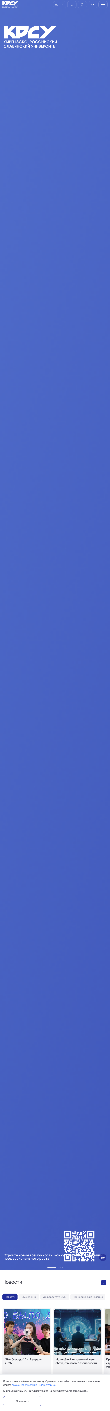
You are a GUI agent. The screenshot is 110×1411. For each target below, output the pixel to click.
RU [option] (56, 4)
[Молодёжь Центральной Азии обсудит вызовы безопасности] (77, 1347)
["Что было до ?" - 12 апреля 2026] (26, 1347)
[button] (51, 1267)
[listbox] (59, 4)
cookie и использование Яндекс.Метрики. (34, 1385)
